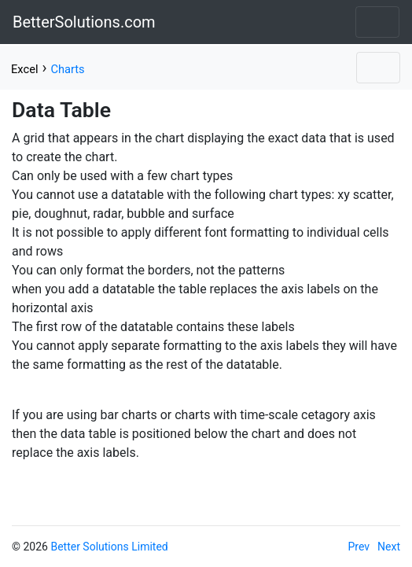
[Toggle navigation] (377, 22)
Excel (24, 69)
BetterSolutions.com (84, 22)
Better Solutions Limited (108, 546)
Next (388, 546)
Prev (359, 546)
